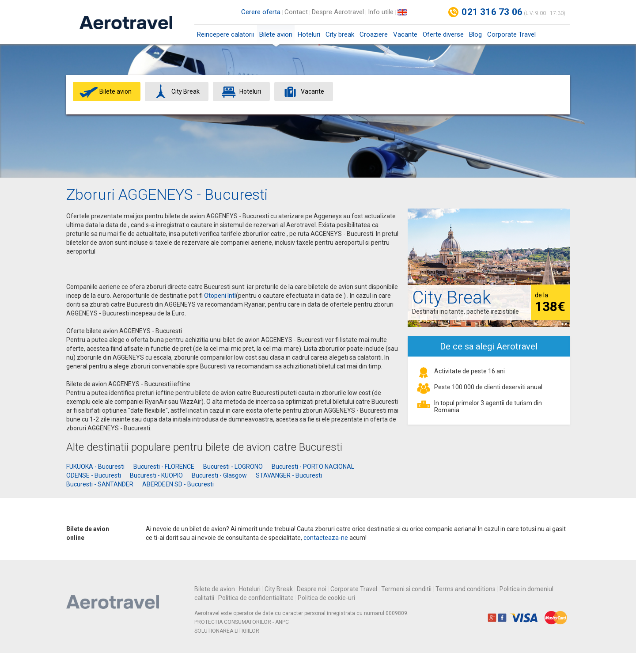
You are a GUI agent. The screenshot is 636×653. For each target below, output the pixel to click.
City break (340, 34)
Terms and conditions (465, 588)
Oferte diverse (443, 34)
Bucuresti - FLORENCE (163, 466)
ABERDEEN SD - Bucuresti (178, 484)
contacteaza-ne (325, 537)
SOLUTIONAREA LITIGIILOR (226, 631)
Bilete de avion (214, 588)
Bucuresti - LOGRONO (233, 466)
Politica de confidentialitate (256, 597)
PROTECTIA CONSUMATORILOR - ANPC (241, 622)
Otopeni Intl (220, 295)
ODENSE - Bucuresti (93, 475)
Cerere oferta (260, 12)
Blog (475, 34)
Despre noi (311, 588)
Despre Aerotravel (338, 12)
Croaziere (374, 34)
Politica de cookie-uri (326, 597)
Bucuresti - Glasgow (219, 475)
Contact (296, 12)
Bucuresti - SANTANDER (99, 484)
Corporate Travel (511, 34)
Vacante (405, 34)
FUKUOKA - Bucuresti (95, 466)
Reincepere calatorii (225, 34)
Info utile (381, 12)
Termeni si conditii (406, 588)
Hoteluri (309, 34)
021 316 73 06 (492, 12)
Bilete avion (275, 37)
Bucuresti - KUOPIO (156, 475)
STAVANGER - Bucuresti (289, 475)
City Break (279, 588)
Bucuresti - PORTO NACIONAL (313, 466)
